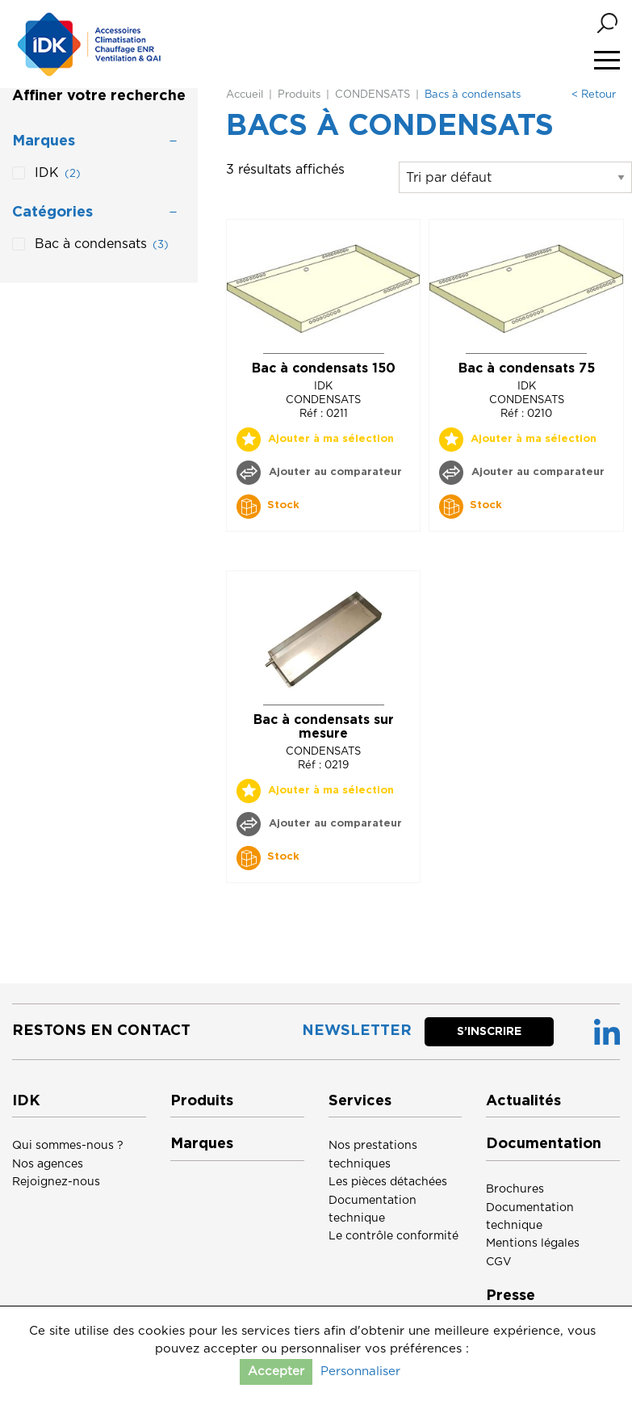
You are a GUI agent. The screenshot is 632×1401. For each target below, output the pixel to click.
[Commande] (515, 177)
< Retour (593, 95)
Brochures (515, 1189)
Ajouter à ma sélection (331, 439)
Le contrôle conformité (393, 1236)
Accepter (276, 1371)
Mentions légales (533, 1243)
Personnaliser (360, 1371)
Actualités (523, 1101)
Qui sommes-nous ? (67, 1145)
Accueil (244, 95)
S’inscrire (489, 1031)
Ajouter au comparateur (334, 472)
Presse (510, 1296)
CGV (499, 1262)
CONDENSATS (372, 95)
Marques (201, 1144)
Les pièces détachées (388, 1182)
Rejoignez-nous (56, 1182)
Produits (299, 95)
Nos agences (47, 1164)
